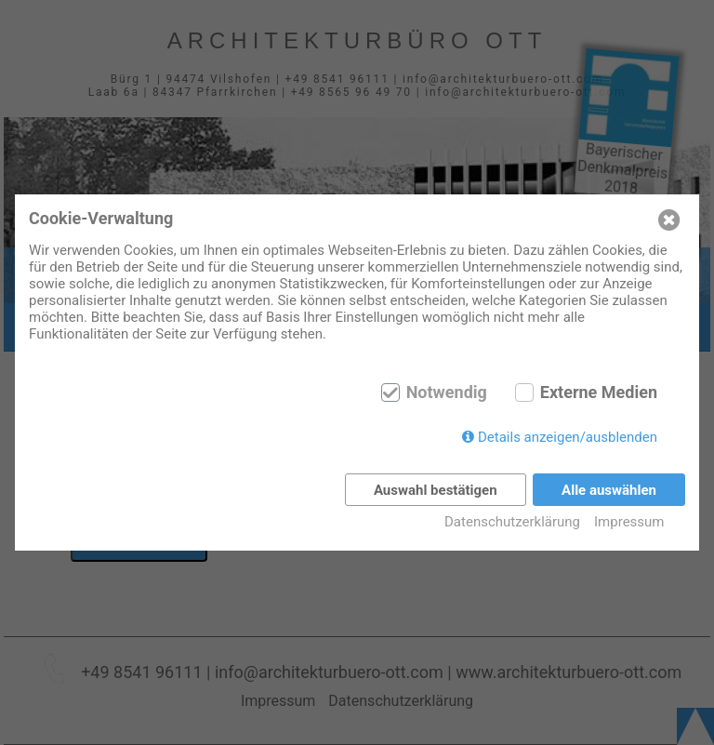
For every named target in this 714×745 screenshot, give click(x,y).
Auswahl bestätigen (435, 490)
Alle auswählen (609, 490)
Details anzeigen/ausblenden (567, 437)
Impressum (629, 521)
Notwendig (446, 392)
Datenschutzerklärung (512, 521)
